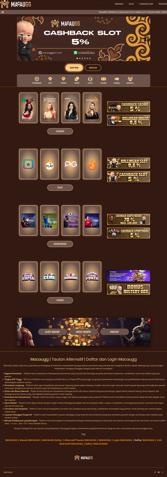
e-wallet (14, 423)
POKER (60, 300)
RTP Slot (27, 379)
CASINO (60, 131)
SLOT (60, 187)
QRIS (25, 423)
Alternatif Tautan (80, 440)
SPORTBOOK (60, 244)
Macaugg (40, 359)
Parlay (114, 331)
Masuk (93, 67)
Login (122, 440)
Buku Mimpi (83, 331)
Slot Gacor (52, 331)
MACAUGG (11, 440)
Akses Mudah (11, 403)
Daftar (74, 67)
